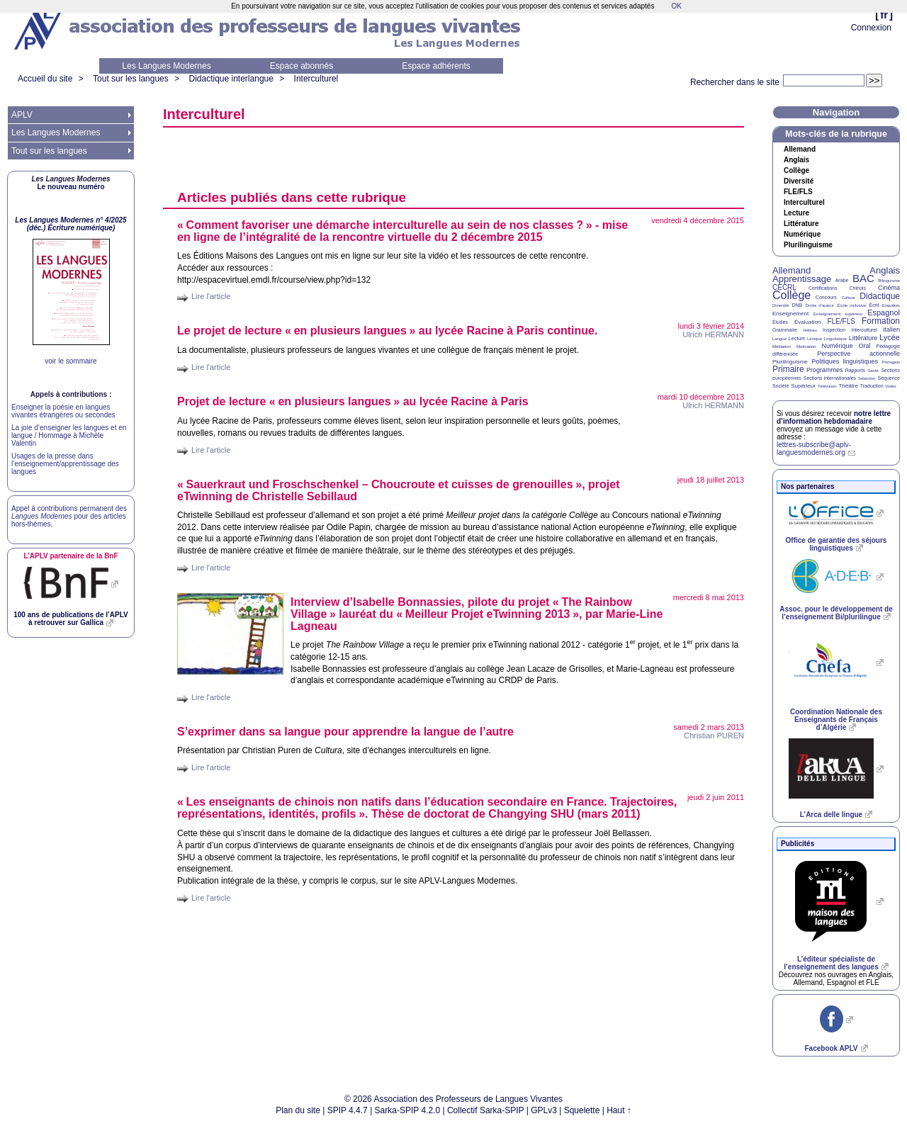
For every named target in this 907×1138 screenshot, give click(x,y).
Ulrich (713, 334)
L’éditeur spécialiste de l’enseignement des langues (831, 963)
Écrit (874, 305)
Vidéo (890, 386)
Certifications (823, 288)
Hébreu (810, 330)
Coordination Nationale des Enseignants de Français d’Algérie (836, 719)
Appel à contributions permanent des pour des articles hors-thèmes (69, 516)
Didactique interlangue (230, 79)
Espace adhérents (436, 66)
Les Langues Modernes (166, 66)
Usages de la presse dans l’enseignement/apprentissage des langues (65, 463)
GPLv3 (544, 1110)
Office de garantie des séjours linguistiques (836, 544)
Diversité (798, 181)
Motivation (806, 346)
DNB (797, 305)
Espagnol (883, 312)
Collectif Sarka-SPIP (485, 1110)
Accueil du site (45, 79)
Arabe (842, 280)
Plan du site (298, 1110)
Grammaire (784, 329)
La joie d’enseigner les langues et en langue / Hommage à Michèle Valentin (68, 435)
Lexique (814, 339)
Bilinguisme (889, 280)
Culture (848, 297)
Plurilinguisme (808, 245)
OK (676, 6)
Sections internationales (830, 378)
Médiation (781, 346)
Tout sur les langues (131, 79)
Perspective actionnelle (858, 353)
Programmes (824, 369)
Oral (865, 345)
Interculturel (316, 79)
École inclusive (851, 305)
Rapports (855, 370)
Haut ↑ (619, 1110)
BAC (863, 278)
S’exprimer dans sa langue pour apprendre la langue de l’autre (345, 732)
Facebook (830, 1048)
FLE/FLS (841, 321)
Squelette (582, 1110)
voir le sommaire (70, 361)
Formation (881, 321)
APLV (22, 115)
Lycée (889, 337)
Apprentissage (801, 279)
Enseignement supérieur (837, 314)
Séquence (888, 378)
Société (780, 385)
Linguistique (835, 339)
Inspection (834, 329)
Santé (873, 370)
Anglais (796, 160)
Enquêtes (891, 305)
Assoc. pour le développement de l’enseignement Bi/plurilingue (835, 613)
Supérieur (803, 386)
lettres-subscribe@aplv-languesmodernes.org (814, 448)
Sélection (867, 378)
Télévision (827, 386)
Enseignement (790, 313)
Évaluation (807, 322)
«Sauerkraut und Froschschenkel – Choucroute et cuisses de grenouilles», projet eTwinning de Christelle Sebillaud (398, 490)
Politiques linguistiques (844, 361)
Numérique (802, 234)
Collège (796, 170)
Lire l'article (210, 296)
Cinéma (889, 287)
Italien (891, 329)
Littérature (801, 223)
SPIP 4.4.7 (347, 1110)
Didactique (880, 296)
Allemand (800, 149)
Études (780, 322)
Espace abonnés (301, 66)
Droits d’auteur (820, 305)
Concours (826, 297)
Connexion (871, 28)
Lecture (796, 213)
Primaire (788, 369)
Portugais (891, 362)
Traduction (872, 385)
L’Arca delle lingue (831, 814)
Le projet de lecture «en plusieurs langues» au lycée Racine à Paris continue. (387, 331)
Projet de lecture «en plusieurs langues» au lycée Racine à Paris (353, 401)
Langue (779, 339)
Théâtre (848, 386)
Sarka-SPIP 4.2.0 (408, 1110)
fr (884, 15)
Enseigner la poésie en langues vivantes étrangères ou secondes (63, 411)
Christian (714, 735)
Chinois (858, 288)
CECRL (784, 287)
